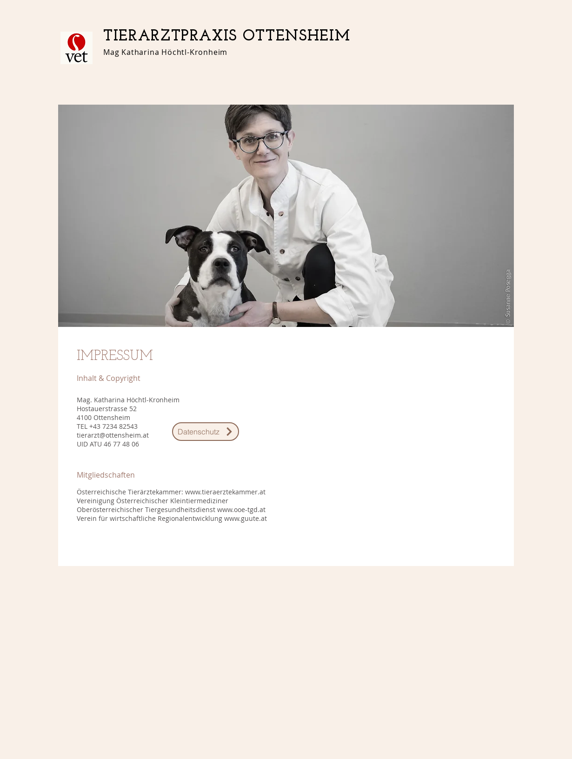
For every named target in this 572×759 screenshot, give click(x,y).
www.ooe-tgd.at (241, 509)
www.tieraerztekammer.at (225, 491)
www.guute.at (245, 518)
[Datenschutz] (205, 431)
